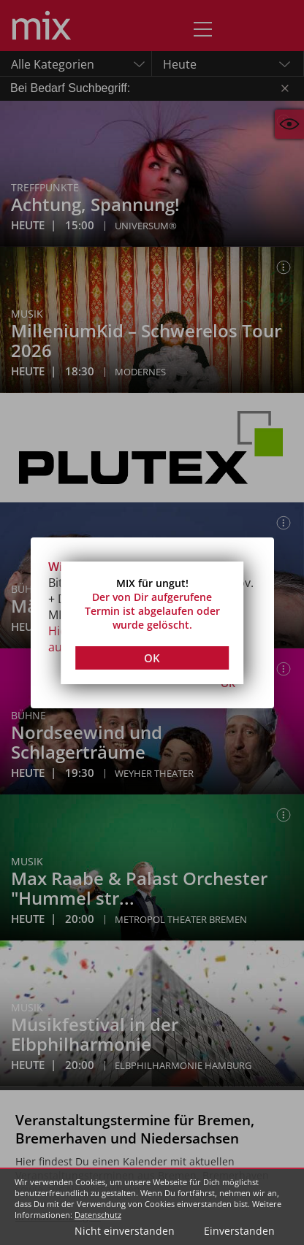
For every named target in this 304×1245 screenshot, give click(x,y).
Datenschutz (98, 1214)
